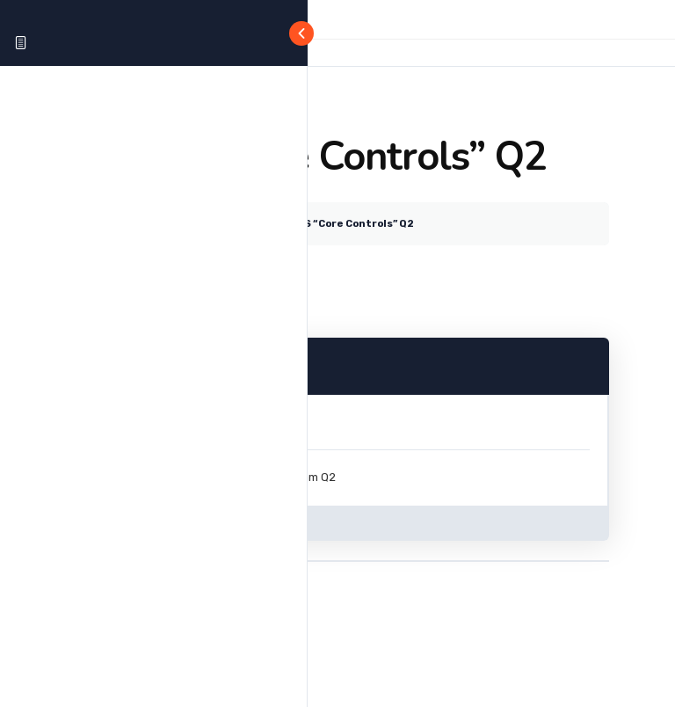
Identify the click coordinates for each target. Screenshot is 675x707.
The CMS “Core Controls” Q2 (339, 223)
